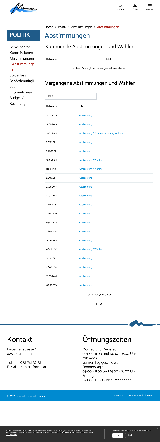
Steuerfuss (18, 116)
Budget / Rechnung (18, 142)
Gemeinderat (20, 88)
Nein (130, 435)
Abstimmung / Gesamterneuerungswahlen (89, 174)
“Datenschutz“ (11, 434)
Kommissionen (21, 94)
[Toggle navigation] (149, 8)
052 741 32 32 (30, 404)
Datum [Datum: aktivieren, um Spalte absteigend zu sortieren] (50, 100)
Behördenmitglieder (22, 125)
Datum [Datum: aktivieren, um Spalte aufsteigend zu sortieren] (50, 147)
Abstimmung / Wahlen (79, 201)
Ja (118, 435)
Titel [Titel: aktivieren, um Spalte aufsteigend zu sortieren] (70, 100)
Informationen (21, 133)
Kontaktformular (33, 408)
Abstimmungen (22, 99)
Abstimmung (74, 156)
